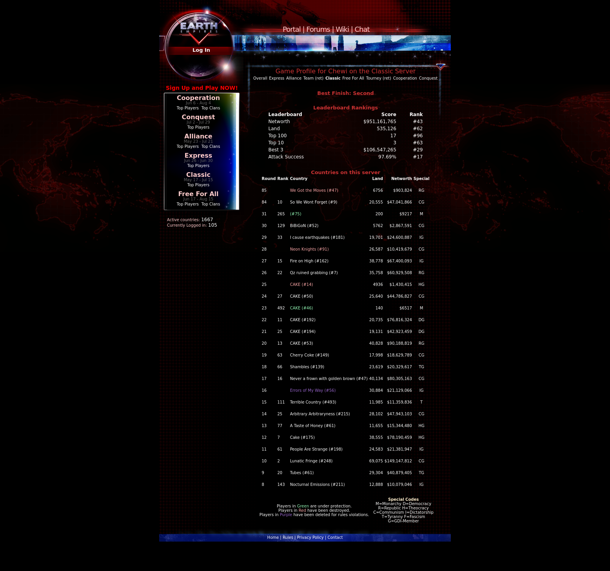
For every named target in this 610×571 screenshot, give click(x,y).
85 (264, 190)
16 (279, 378)
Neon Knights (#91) (309, 249)
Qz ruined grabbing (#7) (314, 273)
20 (264, 343)
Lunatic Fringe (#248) (311, 461)
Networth (279, 121)
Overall (260, 78)
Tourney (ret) (378, 78)
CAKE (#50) (301, 296)
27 (264, 261)
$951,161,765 (379, 121)
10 (279, 202)
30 (264, 226)
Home (273, 537)
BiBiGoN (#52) (304, 226)
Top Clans (211, 108)
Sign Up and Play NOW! (202, 88)
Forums (318, 29)
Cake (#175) (302, 437)
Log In (201, 50)
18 (264, 367)
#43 (418, 121)
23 (264, 308)
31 (264, 214)
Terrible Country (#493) (313, 402)
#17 (418, 157)
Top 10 (276, 142)
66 (279, 367)
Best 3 (276, 150)
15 (279, 261)
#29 (418, 150)
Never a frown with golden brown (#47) (329, 378)
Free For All (198, 194)
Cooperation (198, 98)
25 (264, 284)
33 (279, 237)
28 (264, 249)
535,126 (386, 128)
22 (279, 273)
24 (264, 296)
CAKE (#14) (301, 284)
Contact (335, 537)
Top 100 (278, 135)
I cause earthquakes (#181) (317, 237)
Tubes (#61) (302, 473)
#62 (418, 128)
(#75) (295, 214)
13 (279, 343)
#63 (418, 142)
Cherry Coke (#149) (309, 355)
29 (264, 237)
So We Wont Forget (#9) (314, 202)
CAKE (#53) (301, 343)
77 (279, 426)
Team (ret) (313, 78)
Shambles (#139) (307, 367)
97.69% (387, 157)
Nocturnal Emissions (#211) (317, 484)
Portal (292, 29)
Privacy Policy (310, 537)
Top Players (188, 108)
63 (279, 355)
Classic (198, 174)
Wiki (342, 29)
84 (264, 202)
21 (264, 331)
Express (198, 155)
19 (264, 355)
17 (393, 135)
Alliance (198, 136)
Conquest (198, 117)
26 (264, 273)
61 (279, 449)
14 (264, 414)
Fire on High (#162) (309, 261)
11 (279, 320)
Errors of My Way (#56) (313, 390)
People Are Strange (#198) (316, 449)
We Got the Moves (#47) (314, 190)
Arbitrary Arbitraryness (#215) (320, 414)
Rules (288, 537)
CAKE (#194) (303, 331)
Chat (362, 29)
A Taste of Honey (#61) (313, 426)
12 (264, 437)
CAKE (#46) (301, 308)
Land (274, 128)
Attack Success (286, 157)
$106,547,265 (379, 150)
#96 (418, 135)
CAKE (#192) (303, 320)
